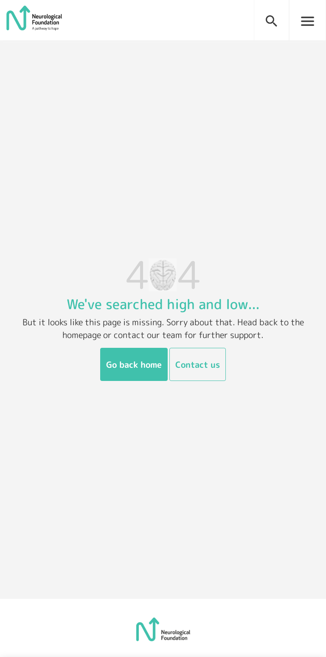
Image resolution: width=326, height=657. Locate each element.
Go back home (134, 364)
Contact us (197, 364)
